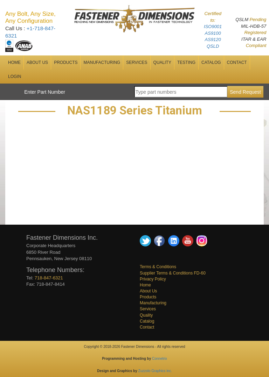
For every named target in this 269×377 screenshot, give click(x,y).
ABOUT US (37, 62)
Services (148, 308)
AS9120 (213, 39)
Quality (146, 315)
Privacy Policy (153, 279)
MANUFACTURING (101, 62)
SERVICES (136, 62)
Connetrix (159, 359)
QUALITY (162, 62)
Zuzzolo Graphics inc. (155, 371)
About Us (148, 291)
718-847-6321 (49, 277)
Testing (186, 62)
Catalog (147, 321)
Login (14, 76)
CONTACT (237, 62)
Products (65, 62)
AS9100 (213, 33)
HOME (14, 62)
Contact (147, 327)
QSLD (213, 46)
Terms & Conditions (158, 266)
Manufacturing (153, 302)
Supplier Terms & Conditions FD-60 (173, 273)
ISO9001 (213, 26)
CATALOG (211, 62)
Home (145, 285)
